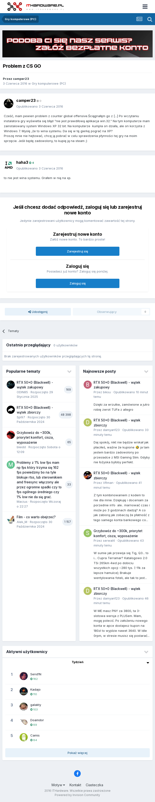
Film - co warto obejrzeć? (36, 517)
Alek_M (22, 522)
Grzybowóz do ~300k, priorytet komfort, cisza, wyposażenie (35, 437)
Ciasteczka (94, 785)
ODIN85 (22, 392)
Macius (22, 501)
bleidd (21, 447)
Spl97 (21, 417)
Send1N (35, 674)
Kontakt (75, 785)
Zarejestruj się (77, 251)
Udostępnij (38, 311)
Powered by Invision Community (77, 795)
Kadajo (35, 689)
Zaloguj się (77, 283)
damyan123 (111, 430)
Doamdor (37, 720)
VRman (108, 483)
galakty (35, 705)
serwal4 (109, 540)
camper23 (21, 79)
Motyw (58, 785)
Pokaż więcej (77, 753)
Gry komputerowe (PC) (49, 83)
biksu (107, 392)
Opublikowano (39, 106)
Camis (35, 735)
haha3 (22, 162)
